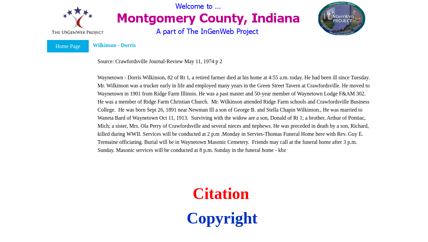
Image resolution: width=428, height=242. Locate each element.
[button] (77, 20)
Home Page (67, 46)
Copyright (222, 218)
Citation (221, 193)
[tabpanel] (235, 105)
